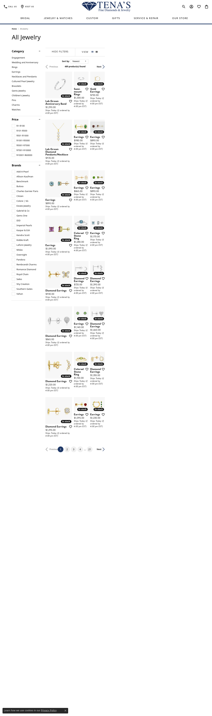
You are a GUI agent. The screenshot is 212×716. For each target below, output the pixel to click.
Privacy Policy (49, 710)
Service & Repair (146, 18)
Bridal (25, 18)
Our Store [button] (180, 18)
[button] (27, 6)
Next (194, 66)
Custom (92, 18)
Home (14, 29)
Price (15, 119)
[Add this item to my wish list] (93, 125)
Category (18, 51)
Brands (16, 165)
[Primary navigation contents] (106, 18)
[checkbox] (18, 125)
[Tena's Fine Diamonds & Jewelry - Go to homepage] (106, 6)
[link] (10, 6)
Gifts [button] (116, 18)
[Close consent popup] (65, 711)
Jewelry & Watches (58, 18)
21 (137, 612)
